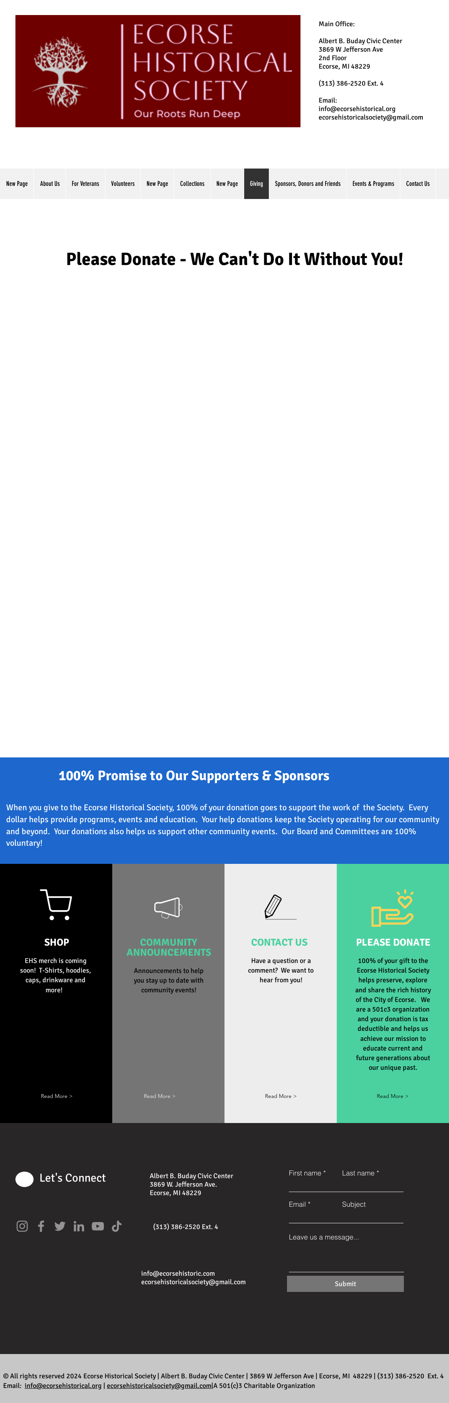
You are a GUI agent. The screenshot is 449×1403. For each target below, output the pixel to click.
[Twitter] (60, 1226)
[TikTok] (116, 1226)
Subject (354, 1204)
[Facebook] (41, 1226)
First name (305, 1173)
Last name (358, 1173)
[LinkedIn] (78, 1226)
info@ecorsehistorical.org (357, 109)
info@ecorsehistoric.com (178, 1273)
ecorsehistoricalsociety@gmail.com (371, 117)
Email (297, 1204)
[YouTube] (97, 1226)
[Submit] (345, 1284)
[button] (56, 1096)
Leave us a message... (324, 1237)
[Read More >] (280, 1096)
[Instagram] (22, 1226)
